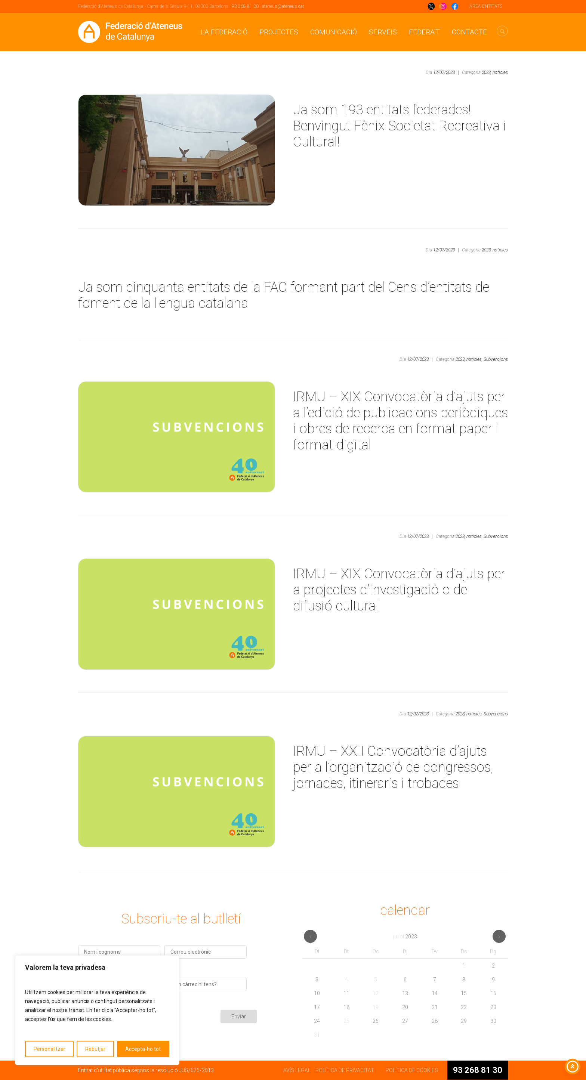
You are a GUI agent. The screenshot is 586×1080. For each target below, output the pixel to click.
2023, (486, 72)
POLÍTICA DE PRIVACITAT (344, 1070)
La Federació (224, 32)
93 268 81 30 (245, 6)
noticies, (474, 359)
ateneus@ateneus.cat (283, 6)
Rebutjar (95, 1049)
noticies (500, 72)
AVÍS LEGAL (297, 1070)
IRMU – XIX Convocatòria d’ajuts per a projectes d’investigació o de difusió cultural (399, 590)
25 (346, 1021)
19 (376, 1007)
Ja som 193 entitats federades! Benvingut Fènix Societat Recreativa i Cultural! (399, 126)
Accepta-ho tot (143, 1049)
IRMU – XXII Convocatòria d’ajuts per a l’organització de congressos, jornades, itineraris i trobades (393, 767)
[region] (97, 1010)
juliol (405, 937)
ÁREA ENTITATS (485, 6)
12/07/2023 (444, 72)
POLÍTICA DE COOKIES (412, 1070)
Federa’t (424, 32)
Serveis (383, 32)
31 (317, 1035)
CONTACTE (469, 32)
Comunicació (333, 32)
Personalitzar (49, 1049)
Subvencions (496, 359)
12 (376, 993)
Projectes (278, 32)
